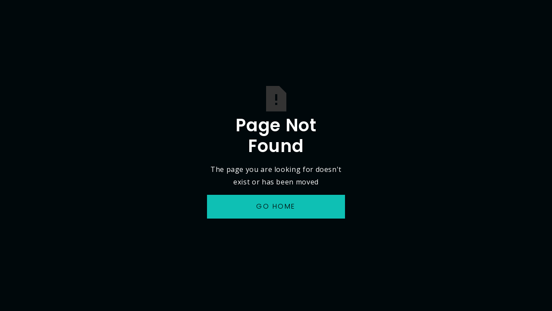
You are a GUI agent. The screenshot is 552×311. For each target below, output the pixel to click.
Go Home (276, 206)
